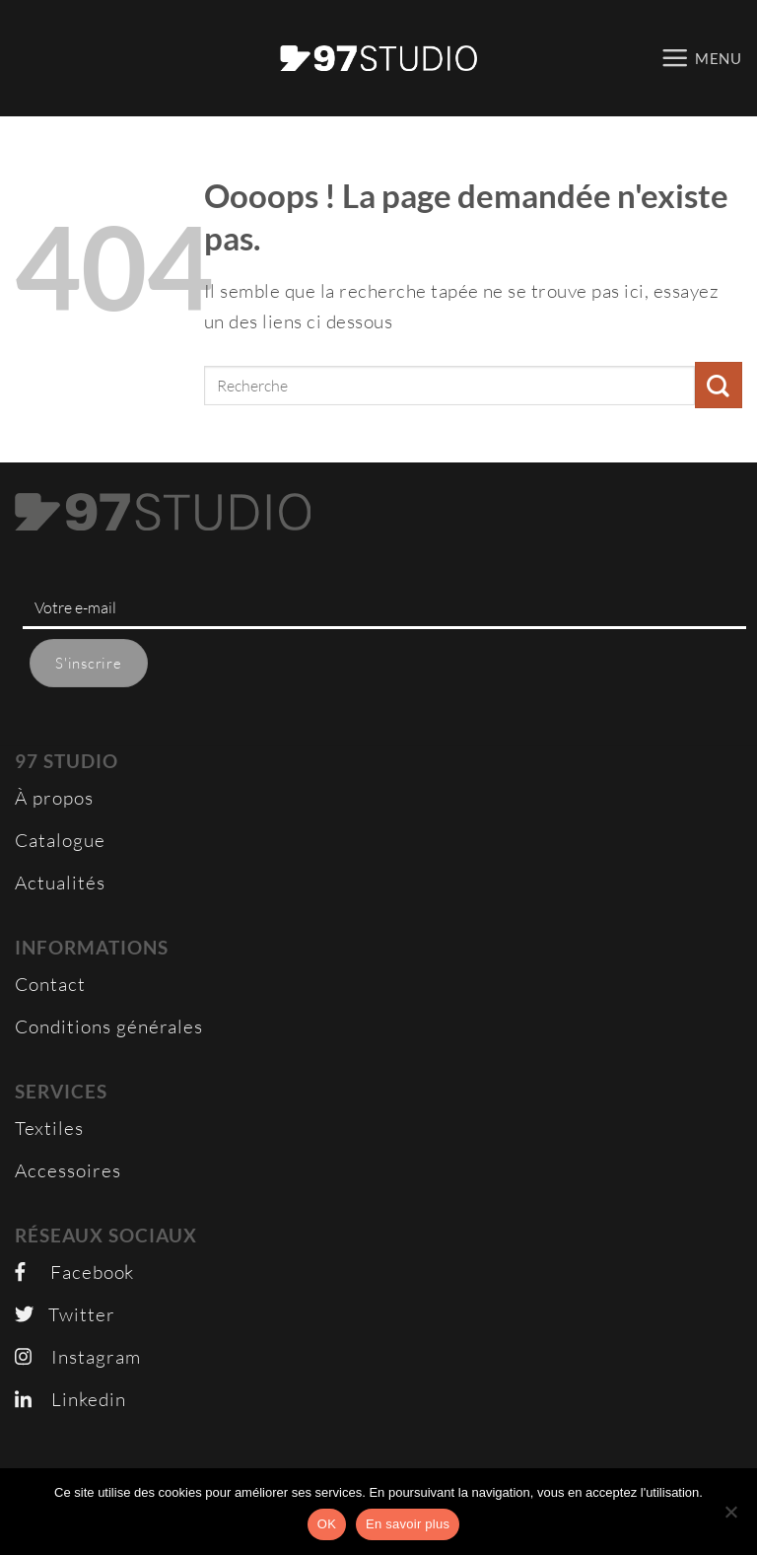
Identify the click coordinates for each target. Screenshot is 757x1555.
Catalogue (60, 840)
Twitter (65, 1314)
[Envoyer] (718, 385)
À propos (54, 798)
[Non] (730, 1517)
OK (326, 1524)
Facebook (74, 1272)
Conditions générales (109, 1026)
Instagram (78, 1357)
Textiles (49, 1128)
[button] (701, 58)
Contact (50, 984)
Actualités (60, 882)
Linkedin (70, 1399)
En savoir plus (407, 1524)
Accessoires (68, 1170)
